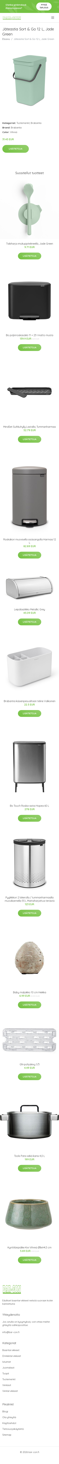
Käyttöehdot (9, 1423)
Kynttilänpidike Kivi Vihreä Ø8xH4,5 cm (29, 1247)
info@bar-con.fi (11, 1332)
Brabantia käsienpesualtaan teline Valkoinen (29, 701)
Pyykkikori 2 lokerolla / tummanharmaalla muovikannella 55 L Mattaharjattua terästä (29, 899)
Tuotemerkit (23, 123)
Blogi (5, 1411)
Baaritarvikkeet (10, 1350)
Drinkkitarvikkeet (11, 1355)
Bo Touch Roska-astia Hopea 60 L (29, 805)
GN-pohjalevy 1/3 (29, 1064)
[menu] (53, 17)
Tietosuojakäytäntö (13, 1428)
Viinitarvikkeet (10, 1390)
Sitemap (6, 1434)
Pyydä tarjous (44, 6)
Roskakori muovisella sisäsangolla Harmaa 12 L (29, 541)
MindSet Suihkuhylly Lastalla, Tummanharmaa (29, 426)
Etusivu (6, 39)
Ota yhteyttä (9, 1417)
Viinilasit (6, 1385)
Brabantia (36, 123)
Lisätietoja (15, 148)
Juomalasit (8, 1367)
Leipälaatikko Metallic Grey (29, 609)
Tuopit (5, 1373)
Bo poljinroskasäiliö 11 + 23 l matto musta (29, 335)
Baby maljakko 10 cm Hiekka (29, 992)
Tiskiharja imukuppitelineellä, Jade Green (29, 243)
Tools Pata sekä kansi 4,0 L (29, 1155)
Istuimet (6, 1361)
